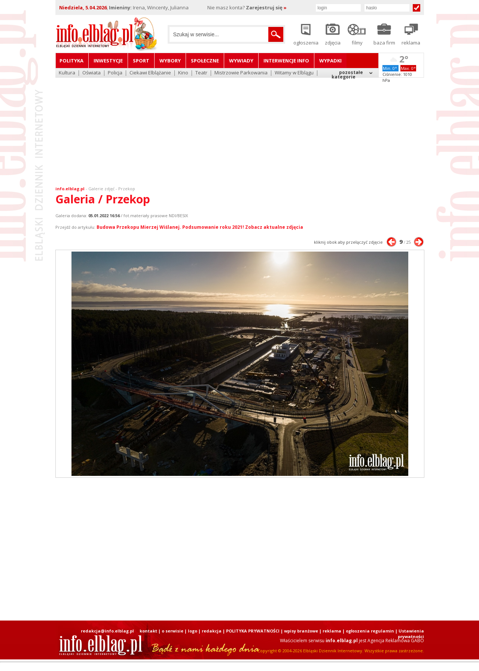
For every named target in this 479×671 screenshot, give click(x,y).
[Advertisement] (239, 127)
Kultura (67, 73)
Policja (115, 73)
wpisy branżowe (301, 631)
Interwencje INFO (286, 60)
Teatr (201, 73)
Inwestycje (108, 60)
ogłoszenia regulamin (370, 631)
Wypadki (330, 60)
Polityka (71, 60)
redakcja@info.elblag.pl (107, 631)
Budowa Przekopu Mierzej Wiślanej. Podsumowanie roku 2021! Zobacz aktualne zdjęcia (200, 227)
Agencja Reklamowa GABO (395, 640)
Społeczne (205, 60)
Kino (183, 73)
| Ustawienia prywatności (409, 633)
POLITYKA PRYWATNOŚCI (253, 631)
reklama (332, 631)
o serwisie (172, 631)
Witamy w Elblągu (294, 73)
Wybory (170, 60)
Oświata (91, 73)
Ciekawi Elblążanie (150, 73)
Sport (141, 60)
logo (192, 631)
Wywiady (241, 60)
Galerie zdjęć (101, 188)
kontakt (148, 631)
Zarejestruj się (266, 7)
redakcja (212, 631)
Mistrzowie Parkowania (241, 73)
